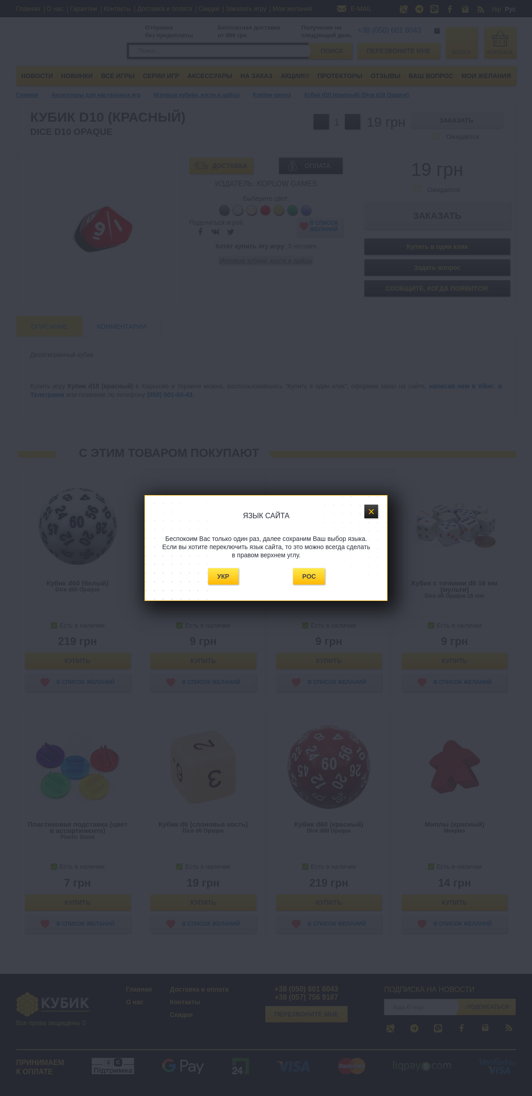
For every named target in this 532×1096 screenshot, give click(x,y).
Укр (223, 576)
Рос (309, 576)
